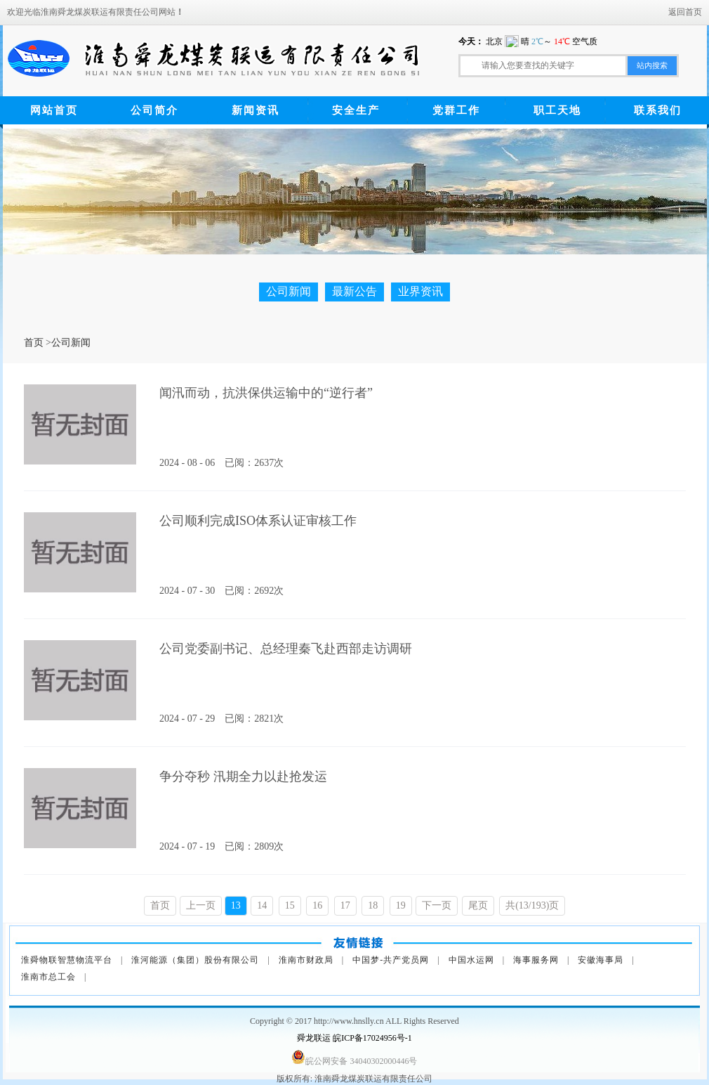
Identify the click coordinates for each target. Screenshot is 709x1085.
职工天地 (557, 110)
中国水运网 (471, 960)
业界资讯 (420, 291)
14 (262, 905)
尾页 (478, 905)
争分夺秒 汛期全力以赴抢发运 (243, 776)
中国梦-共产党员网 (390, 960)
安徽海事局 (600, 960)
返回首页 (685, 12)
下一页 (436, 905)
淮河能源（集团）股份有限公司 (195, 960)
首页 (34, 342)
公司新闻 (288, 291)
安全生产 (356, 110)
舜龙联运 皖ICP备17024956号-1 (354, 1038)
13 (236, 905)
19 (401, 905)
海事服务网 (536, 960)
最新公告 (354, 291)
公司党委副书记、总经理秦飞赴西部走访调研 (285, 649)
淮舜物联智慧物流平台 (66, 960)
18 (373, 905)
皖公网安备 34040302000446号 (361, 1061)
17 (345, 905)
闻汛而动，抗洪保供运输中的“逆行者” (266, 393)
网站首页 (54, 110)
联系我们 (658, 110)
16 (317, 905)
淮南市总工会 (48, 977)
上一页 (201, 905)
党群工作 (456, 110)
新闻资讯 (255, 110)
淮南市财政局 (306, 960)
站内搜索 (652, 65)
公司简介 (154, 110)
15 (290, 905)
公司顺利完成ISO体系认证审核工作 (258, 521)
